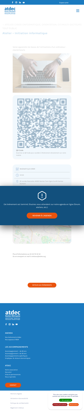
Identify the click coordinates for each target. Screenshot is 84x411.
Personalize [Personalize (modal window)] (74, 405)
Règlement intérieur (17, 408)
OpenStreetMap (60, 242)
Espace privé (63, 3)
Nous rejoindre (10, 377)
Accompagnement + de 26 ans (15, 353)
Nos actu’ (8, 372)
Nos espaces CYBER (12, 339)
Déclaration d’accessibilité (19, 398)
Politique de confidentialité (19, 403)
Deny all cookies (60, 405)
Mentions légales (16, 394)
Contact (13, 385)
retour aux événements (42, 285)
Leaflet (51, 242)
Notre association (11, 370)
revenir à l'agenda (42, 215)
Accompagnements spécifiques (16, 356)
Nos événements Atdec (13, 337)
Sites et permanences (13, 374)
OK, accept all (65, 400)
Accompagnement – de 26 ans (15, 351)
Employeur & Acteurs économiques (17, 358)
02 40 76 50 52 (35, 254)
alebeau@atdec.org (39, 256)
